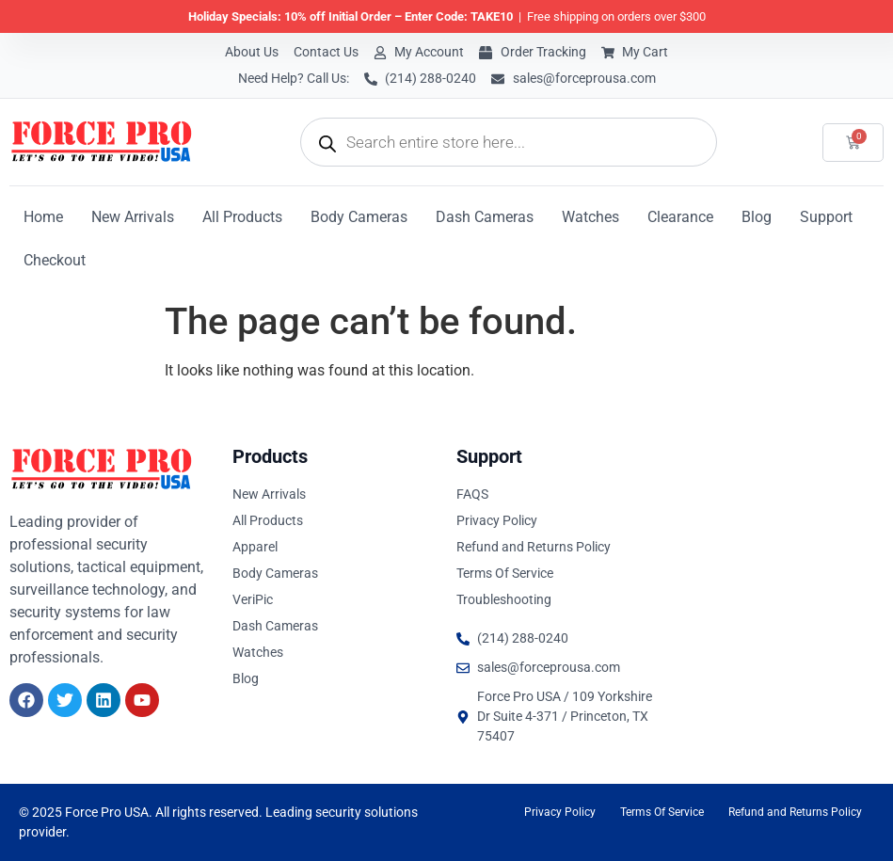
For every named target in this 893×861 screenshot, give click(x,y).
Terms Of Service (662, 812)
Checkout (55, 260)
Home (43, 217)
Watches (590, 217)
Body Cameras (359, 217)
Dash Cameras (485, 217)
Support (826, 217)
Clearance (680, 217)
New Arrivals (132, 217)
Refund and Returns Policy (795, 812)
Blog (757, 217)
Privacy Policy (560, 812)
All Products (242, 217)
